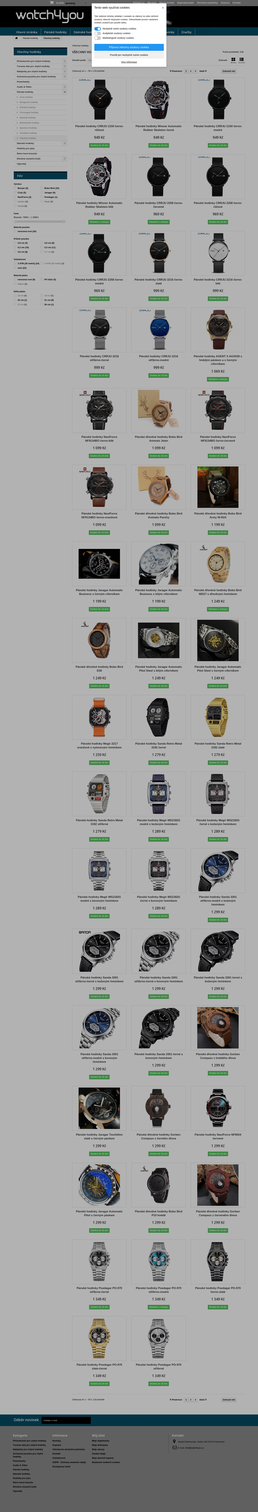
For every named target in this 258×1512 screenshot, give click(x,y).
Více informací (129, 62)
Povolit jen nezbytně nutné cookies (129, 54)
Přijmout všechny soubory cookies (129, 47)
